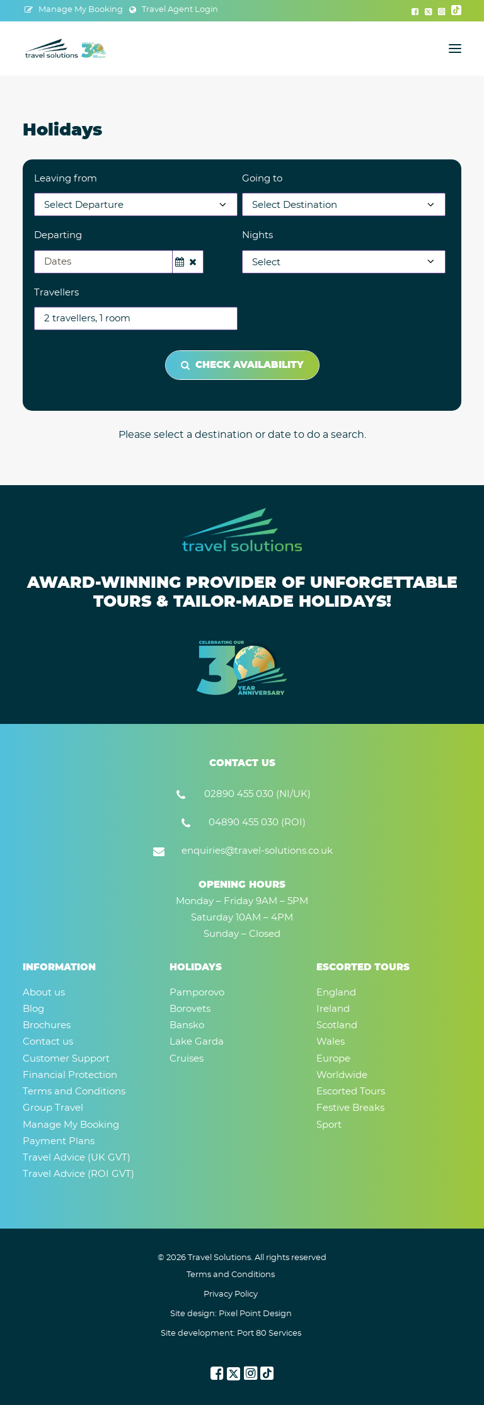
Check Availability (242, 365)
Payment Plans (59, 1141)
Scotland (336, 1025)
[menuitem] (74, 10)
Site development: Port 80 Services (231, 1333)
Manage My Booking (80, 10)
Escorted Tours (350, 1091)
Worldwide (341, 1075)
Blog (33, 1009)
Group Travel (53, 1108)
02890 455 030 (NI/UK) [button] (257, 794)
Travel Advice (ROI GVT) (78, 1174)
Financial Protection (70, 1075)
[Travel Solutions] (66, 48)
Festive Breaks (350, 1108)
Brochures (47, 1025)
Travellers (56, 292)
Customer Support (66, 1059)
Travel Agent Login (180, 10)
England (336, 992)
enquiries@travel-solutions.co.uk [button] (257, 851)
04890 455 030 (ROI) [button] (257, 822)
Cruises (187, 1059)
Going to (262, 178)
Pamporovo (197, 992)
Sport (329, 1125)
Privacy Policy (231, 1294)
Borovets (190, 1009)
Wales (330, 1042)
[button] (415, 11)
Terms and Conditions (74, 1091)
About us (44, 992)
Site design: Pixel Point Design (231, 1314)
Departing (58, 235)
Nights (257, 235)
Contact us (48, 1042)
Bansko (187, 1025)
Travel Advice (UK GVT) (76, 1157)
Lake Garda (197, 1042)
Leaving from (65, 178)
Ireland (333, 1009)
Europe (333, 1059)
